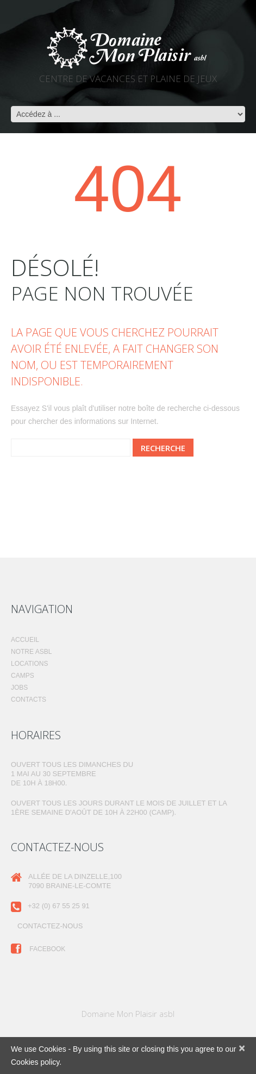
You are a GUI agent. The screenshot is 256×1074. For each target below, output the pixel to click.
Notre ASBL (31, 651)
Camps (22, 675)
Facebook (38, 949)
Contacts (28, 699)
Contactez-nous (50, 926)
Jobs (19, 687)
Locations (29, 663)
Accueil (25, 640)
